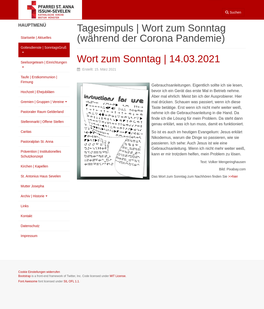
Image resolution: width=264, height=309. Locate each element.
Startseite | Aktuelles (36, 38)
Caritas (26, 132)
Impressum (29, 236)
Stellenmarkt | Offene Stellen (42, 122)
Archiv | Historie (34, 196)
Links (25, 206)
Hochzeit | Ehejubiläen (37, 92)
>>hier (233, 176)
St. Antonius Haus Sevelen (41, 176)
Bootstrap (24, 276)
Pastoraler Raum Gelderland (42, 112)
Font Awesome (28, 281)
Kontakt (26, 216)
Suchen (233, 12)
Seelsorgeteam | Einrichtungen (44, 64)
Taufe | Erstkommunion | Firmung (39, 79)
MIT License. (118, 276)
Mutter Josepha (32, 186)
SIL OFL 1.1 (71, 281)
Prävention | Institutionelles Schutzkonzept (41, 154)
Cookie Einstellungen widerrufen (39, 272)
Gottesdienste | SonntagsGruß (44, 49)
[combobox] (215, 6)
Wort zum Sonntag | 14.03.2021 (148, 58)
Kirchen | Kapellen (34, 166)
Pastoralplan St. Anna (37, 141)
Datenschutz (30, 226)
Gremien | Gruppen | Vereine (44, 102)
